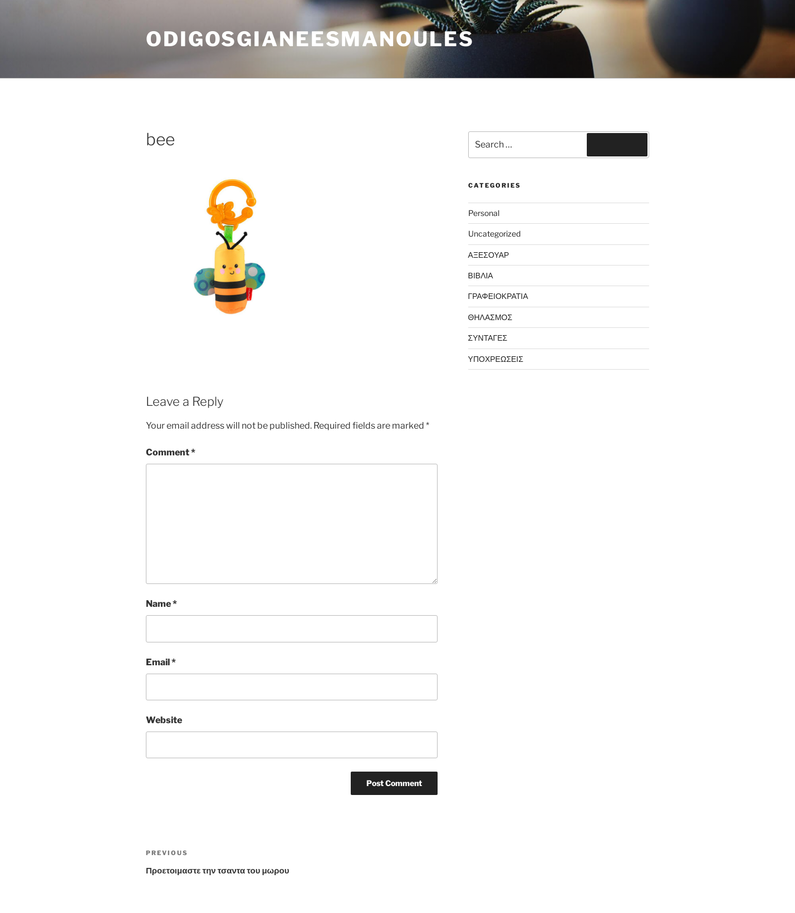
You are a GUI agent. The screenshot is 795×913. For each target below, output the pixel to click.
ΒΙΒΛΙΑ (480, 275)
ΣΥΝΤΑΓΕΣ (488, 337)
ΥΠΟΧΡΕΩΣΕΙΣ (495, 359)
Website (164, 720)
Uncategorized (494, 233)
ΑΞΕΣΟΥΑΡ (488, 254)
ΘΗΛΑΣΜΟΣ (490, 317)
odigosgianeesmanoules (310, 39)
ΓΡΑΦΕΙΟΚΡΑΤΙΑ (498, 296)
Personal (483, 213)
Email (161, 662)
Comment (170, 452)
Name (161, 603)
